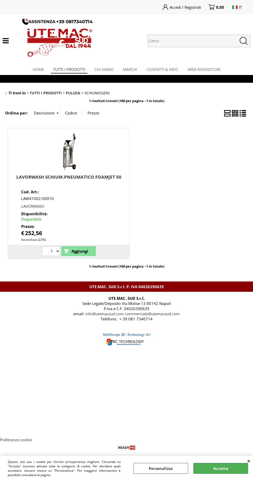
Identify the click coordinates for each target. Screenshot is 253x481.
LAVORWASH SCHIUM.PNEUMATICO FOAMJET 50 (68, 180)
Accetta (220, 468)
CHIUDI (248, 460)
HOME (35, 70)
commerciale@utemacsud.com (152, 316)
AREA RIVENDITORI (206, 70)
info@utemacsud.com (104, 316)
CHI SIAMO (103, 70)
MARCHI (130, 70)
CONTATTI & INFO (164, 70)
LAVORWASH (32, 208)
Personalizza (161, 468)
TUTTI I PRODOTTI (68, 70)
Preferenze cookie (16, 442)
